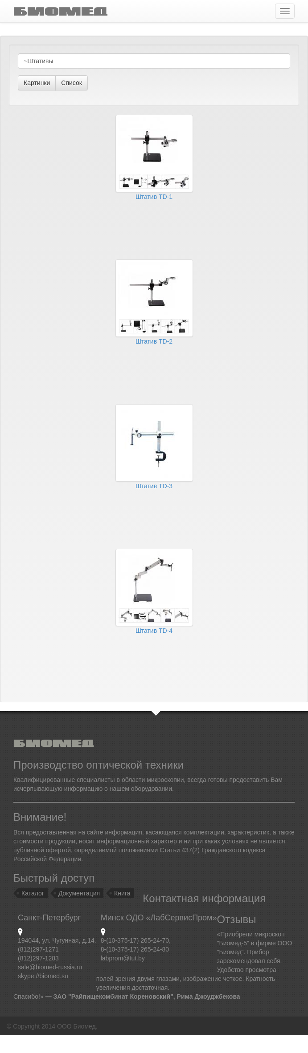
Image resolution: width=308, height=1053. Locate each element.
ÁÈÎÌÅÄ (60, 11)
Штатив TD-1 (154, 196)
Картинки (37, 82)
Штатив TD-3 (154, 486)
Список (71, 82)
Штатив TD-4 (154, 630)
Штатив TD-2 (154, 341)
